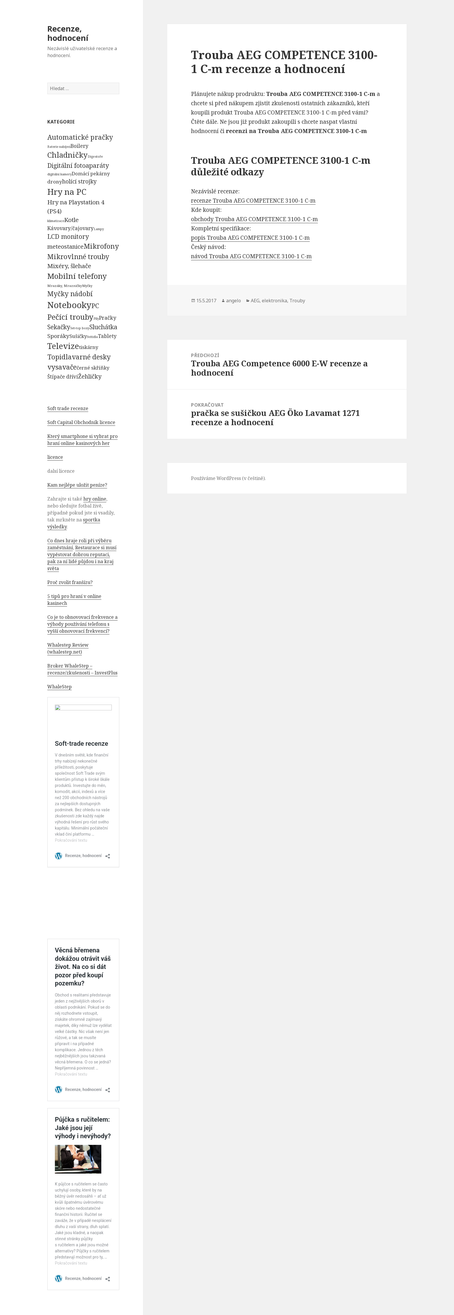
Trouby (297, 300)
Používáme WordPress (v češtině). (228, 478)
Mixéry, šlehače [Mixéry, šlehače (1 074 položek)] (69, 266)
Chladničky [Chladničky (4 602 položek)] (67, 155)
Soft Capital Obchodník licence (81, 422)
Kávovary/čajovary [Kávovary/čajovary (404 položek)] (70, 228)
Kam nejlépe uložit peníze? (77, 485)
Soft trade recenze (67, 408)
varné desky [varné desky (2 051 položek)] (91, 356)
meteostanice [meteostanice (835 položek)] (65, 246)
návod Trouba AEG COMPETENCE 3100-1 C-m (251, 256)
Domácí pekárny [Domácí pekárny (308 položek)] (91, 173)
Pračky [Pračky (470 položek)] (107, 317)
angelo (233, 300)
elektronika (274, 300)
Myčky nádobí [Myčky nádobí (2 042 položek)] (70, 293)
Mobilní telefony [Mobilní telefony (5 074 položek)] (77, 276)
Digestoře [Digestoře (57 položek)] (95, 156)
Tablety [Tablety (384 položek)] (107, 335)
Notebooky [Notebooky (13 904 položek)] (69, 305)
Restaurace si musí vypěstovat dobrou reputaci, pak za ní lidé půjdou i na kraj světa (81, 558)
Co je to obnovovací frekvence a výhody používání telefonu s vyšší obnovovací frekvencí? (82, 624)
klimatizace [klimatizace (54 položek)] (55, 221)
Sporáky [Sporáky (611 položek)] (58, 336)
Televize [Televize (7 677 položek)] (63, 346)
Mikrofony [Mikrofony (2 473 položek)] (101, 246)
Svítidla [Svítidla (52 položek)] (92, 337)
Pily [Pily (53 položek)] (96, 319)
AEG (255, 300)
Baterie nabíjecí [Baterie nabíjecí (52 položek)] (59, 147)
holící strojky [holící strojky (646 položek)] (79, 181)
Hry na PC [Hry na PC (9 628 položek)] (66, 191)
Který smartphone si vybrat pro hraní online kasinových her (82, 439)
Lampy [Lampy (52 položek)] (99, 229)
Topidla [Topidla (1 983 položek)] (59, 356)
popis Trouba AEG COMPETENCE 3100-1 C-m (250, 237)
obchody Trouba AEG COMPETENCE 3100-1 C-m (254, 219)
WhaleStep (59, 686)
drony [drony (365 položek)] (54, 181)
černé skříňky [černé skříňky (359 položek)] (93, 367)
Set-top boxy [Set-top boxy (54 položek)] (79, 328)
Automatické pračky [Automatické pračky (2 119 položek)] (80, 137)
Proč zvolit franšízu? (70, 582)
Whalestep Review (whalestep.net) (68, 648)
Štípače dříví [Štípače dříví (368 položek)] (62, 376)
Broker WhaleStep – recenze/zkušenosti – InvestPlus (82, 669)
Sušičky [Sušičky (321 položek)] (78, 336)
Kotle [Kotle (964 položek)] (71, 220)
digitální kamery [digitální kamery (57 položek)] (59, 174)
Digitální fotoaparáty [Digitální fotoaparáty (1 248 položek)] (78, 165)
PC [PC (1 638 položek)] (95, 305)
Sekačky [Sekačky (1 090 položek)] (58, 327)
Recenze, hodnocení (67, 33)
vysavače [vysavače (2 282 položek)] (62, 367)
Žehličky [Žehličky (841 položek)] (89, 376)
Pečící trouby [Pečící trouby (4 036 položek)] (70, 317)
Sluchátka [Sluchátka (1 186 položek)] (103, 327)
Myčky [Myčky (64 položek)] (87, 285)
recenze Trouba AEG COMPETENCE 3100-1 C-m (253, 200)
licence (55, 457)
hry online (94, 499)
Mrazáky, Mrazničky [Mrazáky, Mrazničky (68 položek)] (64, 285)
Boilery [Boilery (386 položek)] (80, 145)
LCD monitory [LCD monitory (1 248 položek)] (68, 236)
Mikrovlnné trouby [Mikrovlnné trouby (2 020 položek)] (78, 256)
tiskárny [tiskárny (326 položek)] (88, 347)
